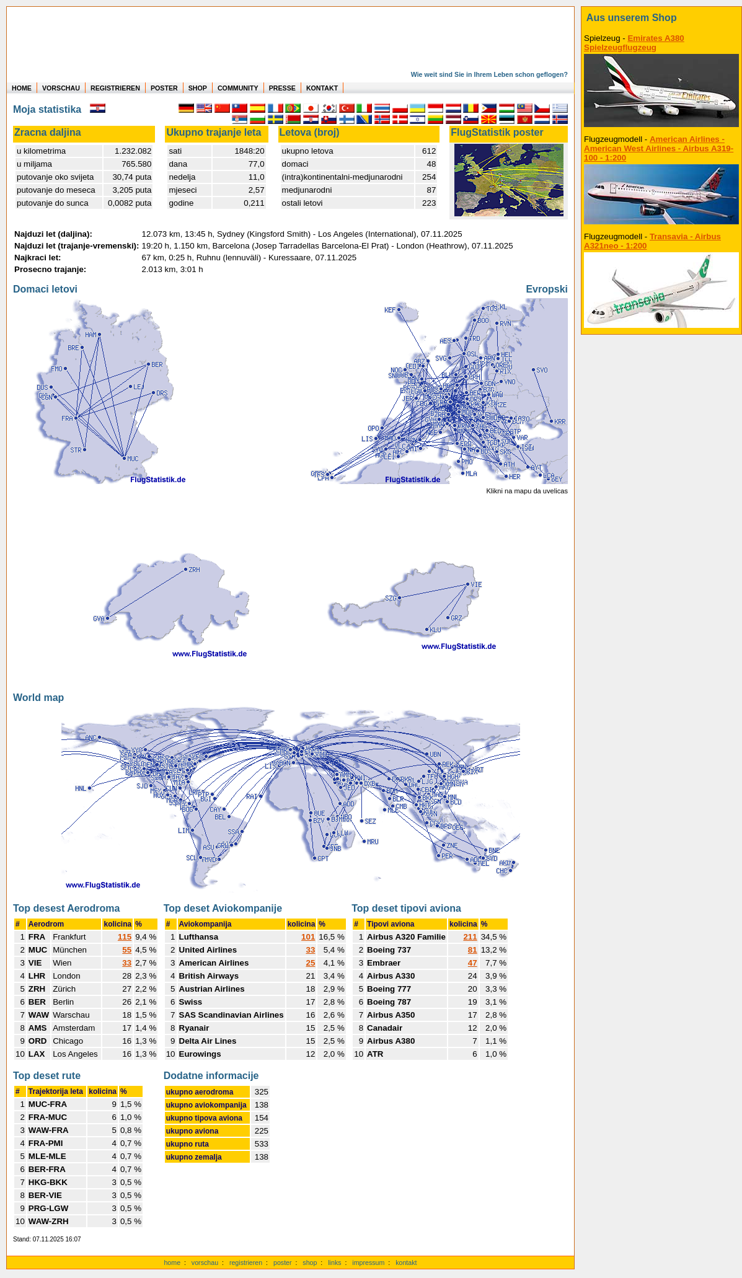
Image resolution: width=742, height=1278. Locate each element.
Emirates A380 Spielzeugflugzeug (634, 42)
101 (308, 936)
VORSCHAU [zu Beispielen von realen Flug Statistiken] (61, 88)
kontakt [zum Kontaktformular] (406, 1262)
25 (311, 962)
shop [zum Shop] (310, 1262)
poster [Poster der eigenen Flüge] (282, 1262)
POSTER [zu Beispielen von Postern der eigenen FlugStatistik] (164, 88)
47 (472, 962)
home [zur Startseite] (172, 1262)
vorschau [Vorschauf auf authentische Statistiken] (205, 1262)
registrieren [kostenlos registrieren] (245, 1262)
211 (470, 936)
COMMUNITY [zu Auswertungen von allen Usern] (238, 88)
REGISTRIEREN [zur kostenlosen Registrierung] (115, 88)
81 (472, 949)
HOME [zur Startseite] (22, 88)
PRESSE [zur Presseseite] (282, 88)
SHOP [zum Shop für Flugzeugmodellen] (197, 88)
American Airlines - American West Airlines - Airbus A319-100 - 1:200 (658, 148)
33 (126, 962)
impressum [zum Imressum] (368, 1262)
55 (126, 949)
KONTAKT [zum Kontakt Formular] (322, 88)
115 (124, 936)
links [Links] (334, 1262)
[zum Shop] (661, 18)
